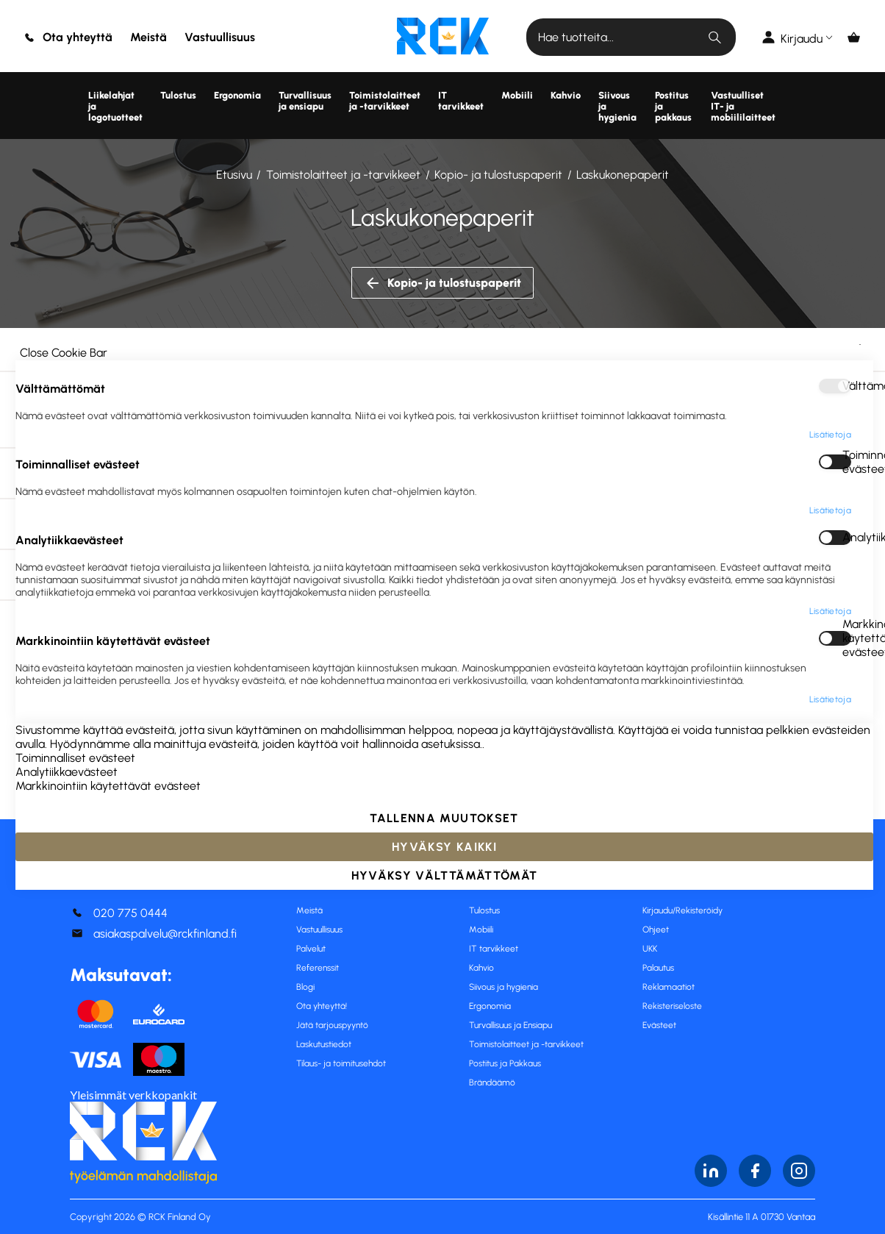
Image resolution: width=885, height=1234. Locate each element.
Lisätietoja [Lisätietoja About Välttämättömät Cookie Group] (830, 434)
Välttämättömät (846, 386)
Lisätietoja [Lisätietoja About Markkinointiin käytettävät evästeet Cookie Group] (830, 699)
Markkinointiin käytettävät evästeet (846, 638)
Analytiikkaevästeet (846, 537)
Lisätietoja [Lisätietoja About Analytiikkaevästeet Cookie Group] (830, 611)
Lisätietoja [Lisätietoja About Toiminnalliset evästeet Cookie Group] (830, 510)
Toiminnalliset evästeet (846, 461)
